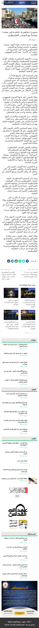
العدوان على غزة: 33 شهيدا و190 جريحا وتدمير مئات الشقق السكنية (29, 274)
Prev (33, 333)
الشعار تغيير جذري (22, 461)
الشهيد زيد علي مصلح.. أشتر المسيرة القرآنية (15, 353)
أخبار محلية (32, 289)
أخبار (16, 289)
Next (27, 333)
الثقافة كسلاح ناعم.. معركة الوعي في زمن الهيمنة (14, 478)
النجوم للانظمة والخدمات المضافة (14, 625)
